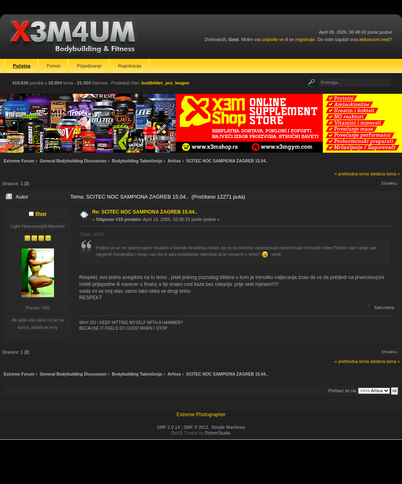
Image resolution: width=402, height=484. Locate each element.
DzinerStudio (218, 432)
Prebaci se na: (343, 390)
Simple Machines (228, 427)
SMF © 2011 (196, 427)
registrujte (305, 39)
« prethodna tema (352, 173)
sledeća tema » (385, 173)
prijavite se (273, 39)
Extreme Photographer (201, 414)
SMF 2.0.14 (168, 427)
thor (41, 214)
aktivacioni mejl (374, 39)
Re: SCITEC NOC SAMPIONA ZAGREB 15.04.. (144, 212)
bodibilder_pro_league (165, 82)
